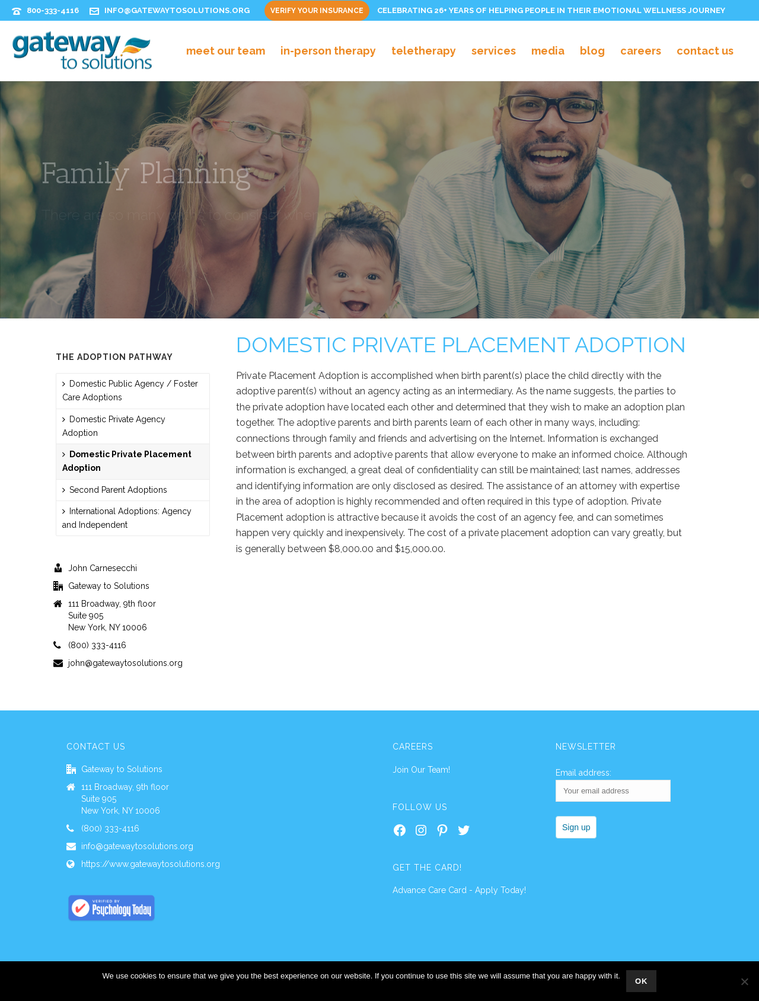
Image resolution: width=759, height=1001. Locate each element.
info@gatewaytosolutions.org (177, 10)
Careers (640, 50)
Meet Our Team (225, 50)
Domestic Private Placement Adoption (127, 461)
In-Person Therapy (328, 50)
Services (493, 50)
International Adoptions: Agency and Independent (127, 518)
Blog (592, 50)
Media (548, 50)
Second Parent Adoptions (114, 490)
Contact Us (705, 50)
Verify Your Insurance (316, 11)
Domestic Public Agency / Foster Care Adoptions (130, 390)
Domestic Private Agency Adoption (113, 426)
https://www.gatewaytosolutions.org (150, 864)
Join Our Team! (421, 769)
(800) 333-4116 (97, 645)
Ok (641, 981)
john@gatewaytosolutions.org (125, 663)
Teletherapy (423, 50)
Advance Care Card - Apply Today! (459, 890)
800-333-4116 (53, 10)
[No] (744, 981)
